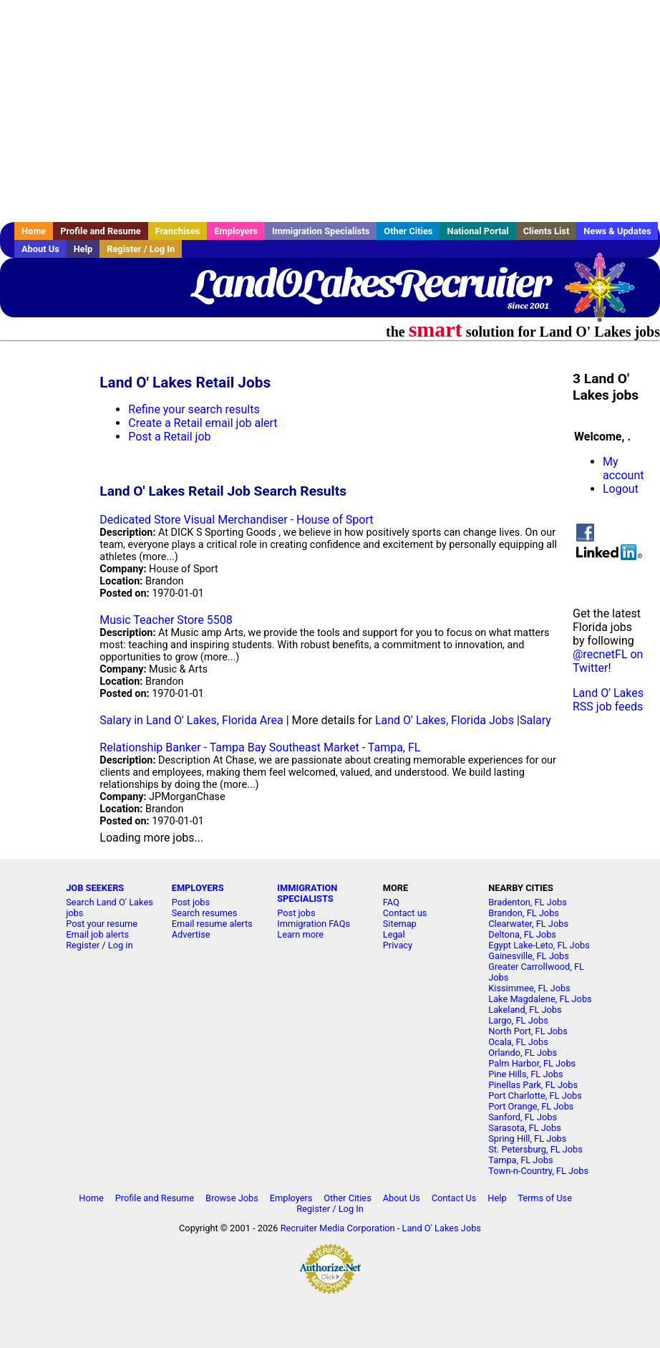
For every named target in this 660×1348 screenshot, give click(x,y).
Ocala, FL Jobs (518, 1041)
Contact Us (454, 1198)
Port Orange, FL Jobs (530, 1106)
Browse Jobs (231, 1198)
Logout (621, 489)
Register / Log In (141, 249)
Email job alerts (97, 934)
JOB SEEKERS (95, 887)
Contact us (405, 913)
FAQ (391, 902)
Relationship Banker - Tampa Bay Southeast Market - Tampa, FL (260, 747)
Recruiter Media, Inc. (606, 294)
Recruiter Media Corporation (338, 1228)
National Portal (477, 231)
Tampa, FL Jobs (520, 1160)
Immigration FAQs (313, 923)
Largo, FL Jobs (518, 1020)
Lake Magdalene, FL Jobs (539, 998)
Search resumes (205, 913)
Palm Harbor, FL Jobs (532, 1063)
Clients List (546, 231)
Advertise (191, 934)
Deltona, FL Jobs (522, 934)
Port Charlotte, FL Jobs (535, 1095)
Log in (120, 945)
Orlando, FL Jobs (522, 1052)
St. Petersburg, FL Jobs (535, 1149)
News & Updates (617, 231)
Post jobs (191, 902)
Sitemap (400, 923)
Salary (535, 720)
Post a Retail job (169, 436)
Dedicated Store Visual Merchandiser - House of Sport (236, 519)
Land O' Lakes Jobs (441, 1228)
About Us (40, 249)
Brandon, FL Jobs (523, 913)
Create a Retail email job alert (202, 423)
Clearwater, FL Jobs (528, 923)
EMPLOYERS (198, 887)
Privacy (397, 945)
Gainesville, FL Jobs (528, 955)
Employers (236, 231)
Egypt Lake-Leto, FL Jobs (539, 945)
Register (83, 945)
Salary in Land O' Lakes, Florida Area (191, 720)
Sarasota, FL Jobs (524, 1127)
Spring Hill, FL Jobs (527, 1138)
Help (83, 249)
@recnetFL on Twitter (608, 661)
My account (623, 468)
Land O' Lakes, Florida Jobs (444, 720)
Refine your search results (193, 409)
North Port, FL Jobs (528, 1031)
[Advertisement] (330, 111)
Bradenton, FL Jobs (527, 902)
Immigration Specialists (320, 231)
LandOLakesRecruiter (371, 283)
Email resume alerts (212, 923)
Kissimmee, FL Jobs (529, 988)
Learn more (300, 934)
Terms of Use (545, 1198)
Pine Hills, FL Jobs (525, 1074)
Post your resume (101, 923)
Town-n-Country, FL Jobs (538, 1170)
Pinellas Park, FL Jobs (533, 1084)
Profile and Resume (100, 231)
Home (33, 231)
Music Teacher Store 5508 (166, 620)
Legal (394, 934)
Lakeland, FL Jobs (524, 1009)
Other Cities (408, 231)
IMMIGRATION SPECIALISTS (307, 893)
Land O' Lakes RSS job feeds (608, 699)
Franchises (177, 231)
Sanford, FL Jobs (522, 1117)
